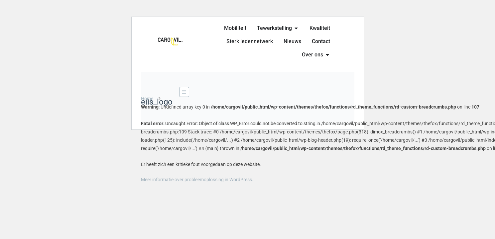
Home (147, 98)
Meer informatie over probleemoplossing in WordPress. (197, 179)
